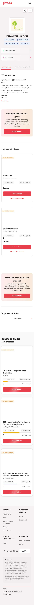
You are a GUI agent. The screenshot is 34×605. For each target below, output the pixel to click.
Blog (4, 518)
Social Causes (24, 541)
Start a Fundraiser (17, 198)
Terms (5, 591)
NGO (4, 543)
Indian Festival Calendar (8, 522)
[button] (9, 39)
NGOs (21, 544)
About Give (7, 514)
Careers (6, 527)
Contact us (7, 530)
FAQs (21, 516)
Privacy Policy (7, 594)
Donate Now (17, 131)
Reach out (23, 520)
